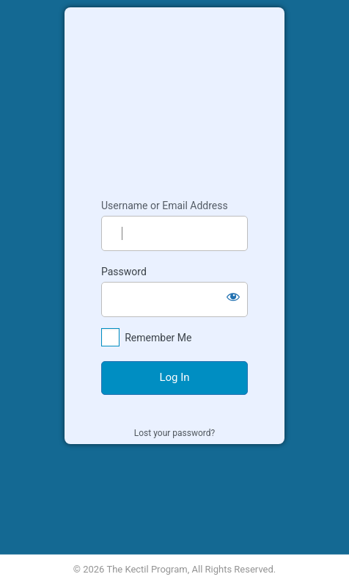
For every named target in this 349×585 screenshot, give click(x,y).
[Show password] (233, 296)
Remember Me (158, 338)
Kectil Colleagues (174, 96)
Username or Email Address (164, 205)
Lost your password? (174, 433)
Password (124, 271)
